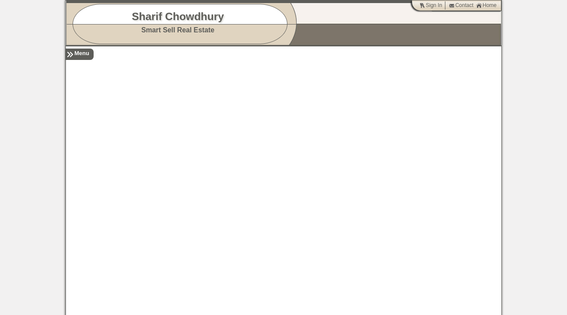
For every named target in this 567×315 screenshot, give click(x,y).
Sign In (430, 5)
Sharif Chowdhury (178, 16)
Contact (461, 5)
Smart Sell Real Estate (177, 30)
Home (486, 5)
